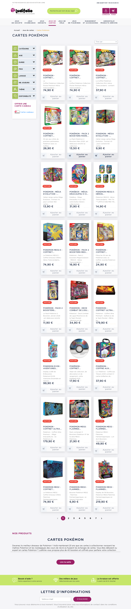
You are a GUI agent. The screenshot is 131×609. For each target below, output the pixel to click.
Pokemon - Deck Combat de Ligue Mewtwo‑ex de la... (79, 309)
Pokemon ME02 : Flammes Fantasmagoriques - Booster (79, 488)
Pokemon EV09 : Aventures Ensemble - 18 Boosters (51, 367)
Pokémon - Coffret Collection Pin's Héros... (105, 77)
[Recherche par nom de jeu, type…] (63, 11)
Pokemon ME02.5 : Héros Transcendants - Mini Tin (105, 193)
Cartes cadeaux (27, 112)
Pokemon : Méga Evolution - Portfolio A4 (52, 193)
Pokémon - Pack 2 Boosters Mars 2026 (79, 135)
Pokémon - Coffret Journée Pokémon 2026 (104, 251)
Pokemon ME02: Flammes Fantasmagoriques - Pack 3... (79, 428)
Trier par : (106, 41)
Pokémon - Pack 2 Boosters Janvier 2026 (53, 309)
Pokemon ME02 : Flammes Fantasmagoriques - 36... (105, 488)
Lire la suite (65, 562)
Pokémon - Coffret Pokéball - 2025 (78, 367)
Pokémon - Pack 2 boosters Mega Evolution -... (79, 251)
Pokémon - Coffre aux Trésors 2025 (103, 367)
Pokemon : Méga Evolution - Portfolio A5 (105, 135)
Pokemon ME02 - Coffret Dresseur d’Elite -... (52, 488)
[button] (24, 48)
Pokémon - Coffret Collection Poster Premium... (49, 77)
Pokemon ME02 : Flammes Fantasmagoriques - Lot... (105, 428)
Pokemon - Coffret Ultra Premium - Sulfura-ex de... (105, 309)
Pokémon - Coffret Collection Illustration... (51, 135)
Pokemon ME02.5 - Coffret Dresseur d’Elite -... (53, 251)
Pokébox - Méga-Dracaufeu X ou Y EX (79, 193)
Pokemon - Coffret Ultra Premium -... (51, 428)
